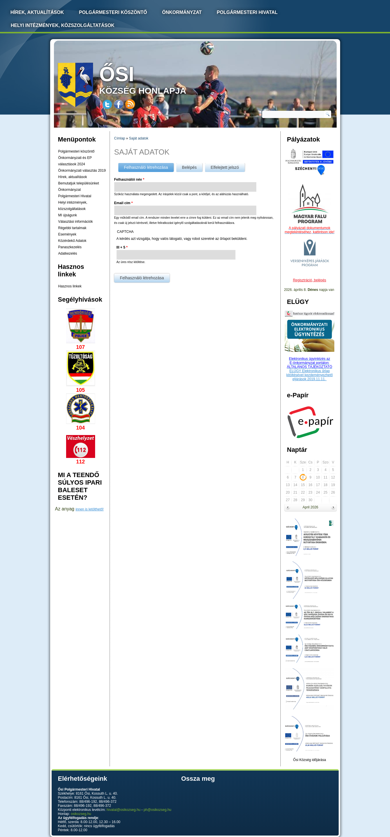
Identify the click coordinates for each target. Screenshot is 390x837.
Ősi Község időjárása (309, 760)
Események (67, 234)
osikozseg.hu (81, 814)
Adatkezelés (67, 253)
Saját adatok (138, 138)
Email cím (123, 203)
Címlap (119, 138)
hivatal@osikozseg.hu (124, 810)
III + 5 (122, 247)
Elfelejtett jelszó (225, 167)
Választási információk (75, 222)
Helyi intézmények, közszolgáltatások (63, 25)
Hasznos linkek (70, 286)
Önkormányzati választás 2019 (82, 171)
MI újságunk (67, 215)
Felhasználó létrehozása (149, 166)
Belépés (189, 167)
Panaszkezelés (70, 247)
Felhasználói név (129, 179)
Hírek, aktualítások (72, 177)
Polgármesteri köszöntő (113, 12)
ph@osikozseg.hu (157, 810)
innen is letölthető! (90, 509)
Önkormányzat (182, 12)
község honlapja (156, 79)
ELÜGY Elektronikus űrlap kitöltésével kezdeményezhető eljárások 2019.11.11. (309, 375)
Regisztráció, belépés (309, 280)
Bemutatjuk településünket (78, 183)
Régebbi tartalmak (72, 228)
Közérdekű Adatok (72, 241)
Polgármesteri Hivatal (247, 12)
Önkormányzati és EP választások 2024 (75, 161)
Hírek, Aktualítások (37, 12)
